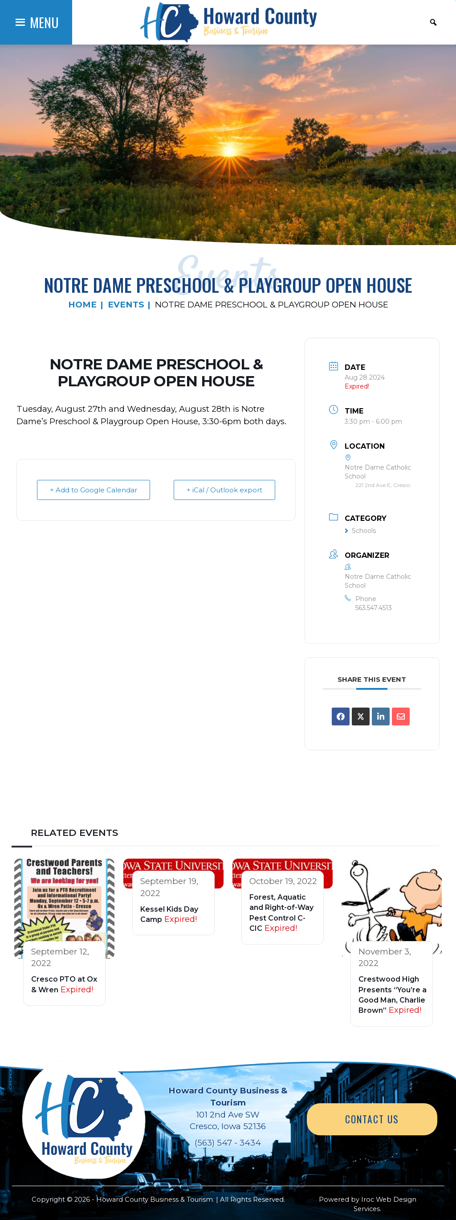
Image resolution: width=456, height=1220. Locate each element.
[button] (44, 22)
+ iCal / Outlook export (224, 490)
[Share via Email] (401, 716)
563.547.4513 (373, 608)
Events (126, 304)
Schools (360, 531)
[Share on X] (361, 716)
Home (82, 304)
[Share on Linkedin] (381, 716)
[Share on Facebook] (341, 716)
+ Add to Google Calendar (93, 490)
